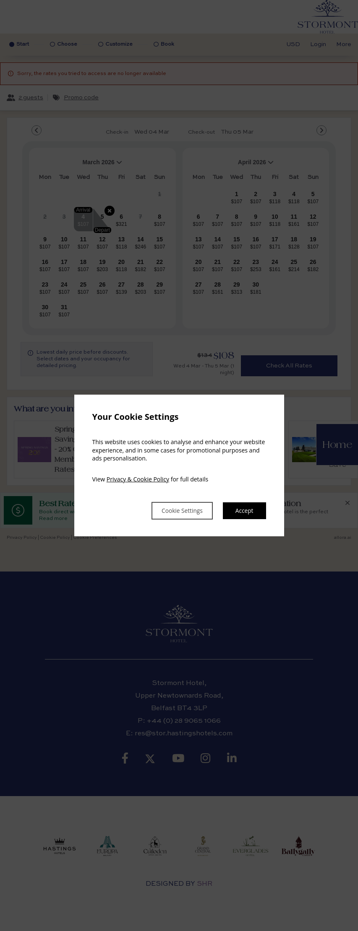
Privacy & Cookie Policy (138, 478)
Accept (243, 510)
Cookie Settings (173, 510)
